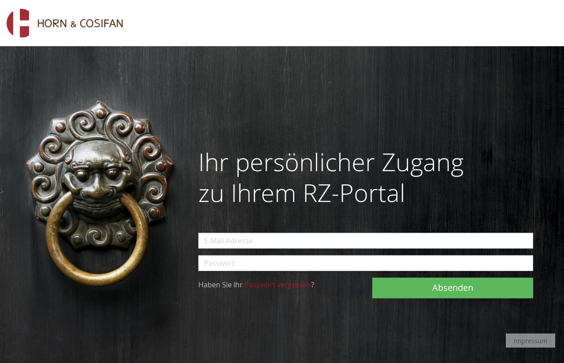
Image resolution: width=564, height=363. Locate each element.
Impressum (530, 341)
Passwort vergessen (278, 285)
